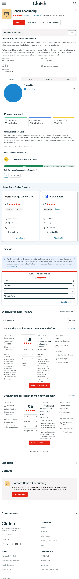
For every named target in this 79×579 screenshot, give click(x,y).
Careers (44, 532)
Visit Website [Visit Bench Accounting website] (33, 22)
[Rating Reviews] (17, 15)
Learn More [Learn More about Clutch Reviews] (11, 266)
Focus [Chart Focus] (30, 79)
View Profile (20, 238)
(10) (57, 204)
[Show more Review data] (39, 385)
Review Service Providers (11, 560)
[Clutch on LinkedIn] (21, 544)
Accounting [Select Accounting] (15, 175)
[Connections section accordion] (39, 513)
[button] (34, 320)
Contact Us (5, 539)
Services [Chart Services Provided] (11, 79)
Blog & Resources (8, 565)
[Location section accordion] (39, 463)
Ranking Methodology (49, 541)
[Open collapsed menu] (4, 3)
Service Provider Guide (49, 570)
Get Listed (45, 556)
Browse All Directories (9, 556)
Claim (72, 32)
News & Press (46, 536)
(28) (19, 204)
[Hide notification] (75, 259)
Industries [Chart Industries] (49, 79)
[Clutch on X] (7, 544)
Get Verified (45, 560)
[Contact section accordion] (39, 471)
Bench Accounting (25, 11)
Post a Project (7, 570)
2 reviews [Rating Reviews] (25, 15)
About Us (44, 527)
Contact (17, 22)
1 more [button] (57, 209)
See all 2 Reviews (67, 302)
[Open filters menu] (72, 320)
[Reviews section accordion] (39, 249)
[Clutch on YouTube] (16, 544)
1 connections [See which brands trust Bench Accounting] (37, 15)
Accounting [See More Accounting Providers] (31, 89)
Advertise (44, 565)
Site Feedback (7, 535)
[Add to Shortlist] (76, 10)
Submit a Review (66, 312)
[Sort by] (34, 320)
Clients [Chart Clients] (68, 79)
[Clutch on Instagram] (12, 544)
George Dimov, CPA (23, 196)
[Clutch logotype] (8, 523)
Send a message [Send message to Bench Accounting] (20, 494)
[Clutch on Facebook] (3, 544)
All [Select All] (6, 175)
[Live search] (75, 3)
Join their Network (52, 22)
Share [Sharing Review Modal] (73, 328)
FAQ (42, 545)
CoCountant (56, 196)
